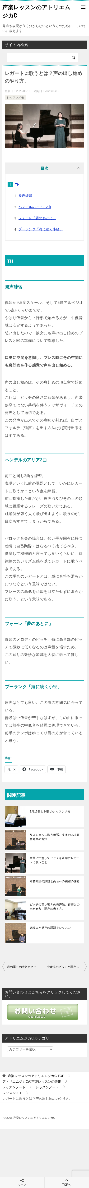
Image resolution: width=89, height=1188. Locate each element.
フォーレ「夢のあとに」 (37, 218)
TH (17, 184)
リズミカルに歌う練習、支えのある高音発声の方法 (55, 837)
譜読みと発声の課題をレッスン (50, 927)
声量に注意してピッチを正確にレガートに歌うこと (55, 860)
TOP (36, 1076)
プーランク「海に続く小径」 (41, 229)
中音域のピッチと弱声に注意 (66, 967)
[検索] (42, 57)
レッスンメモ (15, 97)
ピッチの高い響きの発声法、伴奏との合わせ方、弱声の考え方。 (55, 906)
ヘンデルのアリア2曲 (35, 207)
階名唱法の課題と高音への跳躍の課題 (55, 881)
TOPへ (67, 1182)
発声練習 (25, 196)
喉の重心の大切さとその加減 (26, 967)
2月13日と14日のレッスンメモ (50, 811)
